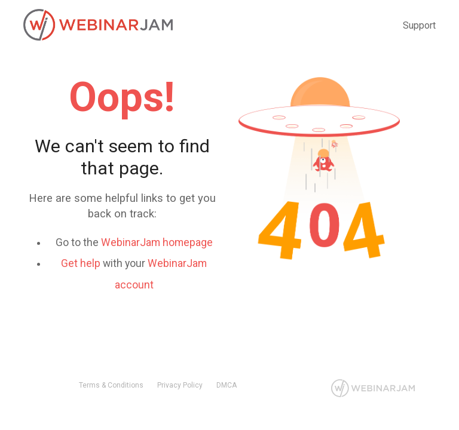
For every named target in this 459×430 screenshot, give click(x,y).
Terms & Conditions (111, 385)
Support (419, 25)
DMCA (226, 385)
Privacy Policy (180, 385)
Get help (80, 263)
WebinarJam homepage (157, 242)
